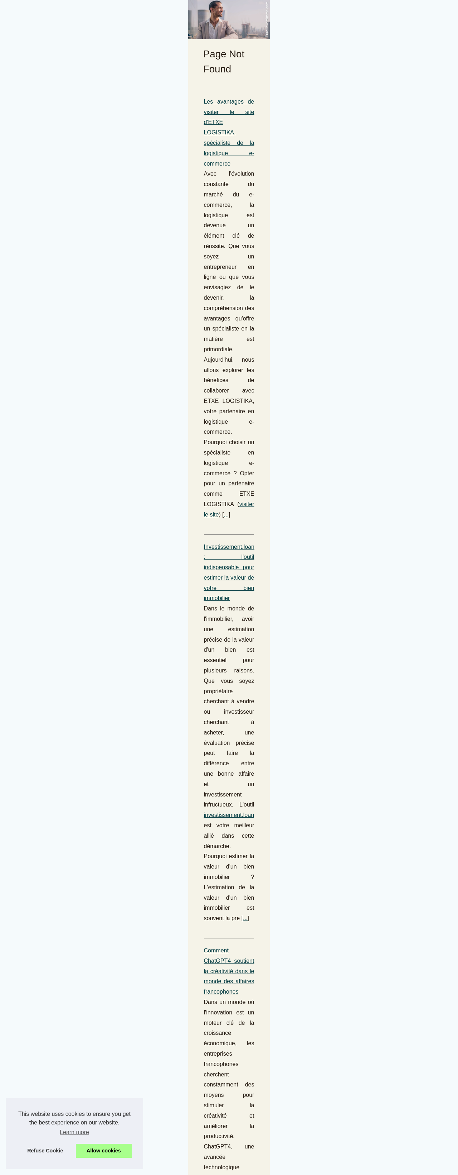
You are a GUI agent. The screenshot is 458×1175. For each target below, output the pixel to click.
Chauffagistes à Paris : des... (378, 349)
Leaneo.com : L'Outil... (371, 1089)
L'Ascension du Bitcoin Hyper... (380, 654)
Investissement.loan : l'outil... (378, 541)
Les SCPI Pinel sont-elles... (376, 750)
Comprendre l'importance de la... (382, 365)
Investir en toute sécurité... (375, 734)
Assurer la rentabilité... (370, 397)
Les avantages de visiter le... (377, 1024)
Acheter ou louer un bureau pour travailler (70, 587)
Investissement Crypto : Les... (379, 606)
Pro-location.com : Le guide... (378, 1073)
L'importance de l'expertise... (377, 557)
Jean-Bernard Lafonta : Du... (377, 896)
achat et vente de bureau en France (209, 618)
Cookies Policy (153, 1159)
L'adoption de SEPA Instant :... (380, 285)
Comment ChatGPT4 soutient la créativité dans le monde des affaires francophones (124, 430)
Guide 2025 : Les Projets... (375, 590)
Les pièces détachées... (372, 831)
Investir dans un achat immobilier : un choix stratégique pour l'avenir (104, 901)
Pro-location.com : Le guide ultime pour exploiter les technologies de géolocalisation (124, 744)
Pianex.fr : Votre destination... (379, 269)
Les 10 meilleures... (367, 669)
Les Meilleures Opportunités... (379, 430)
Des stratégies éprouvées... (376, 880)
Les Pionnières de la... (370, 1105)
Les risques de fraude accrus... (380, 301)
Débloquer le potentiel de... (376, 928)
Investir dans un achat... (372, 944)
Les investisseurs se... (370, 815)
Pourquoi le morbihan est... (376, 445)
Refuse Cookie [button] (45, 1150)
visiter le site (104, 313)
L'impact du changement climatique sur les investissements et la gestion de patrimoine (127, 513)
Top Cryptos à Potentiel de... (377, 686)
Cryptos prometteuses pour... (378, 622)
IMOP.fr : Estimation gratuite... (379, 525)
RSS (176, 1159)
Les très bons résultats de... (377, 991)
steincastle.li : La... (366, 719)
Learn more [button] (74, 1132)
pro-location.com (278, 775)
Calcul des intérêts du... (372, 864)
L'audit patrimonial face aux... (378, 912)
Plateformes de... (364, 638)
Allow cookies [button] (104, 1150)
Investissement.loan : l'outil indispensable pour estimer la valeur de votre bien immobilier (130, 346)
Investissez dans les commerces (59, 660)
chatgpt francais (63, 481)
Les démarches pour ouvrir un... (381, 959)
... (127, 313)
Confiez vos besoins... (370, 1121)
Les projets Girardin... (370, 799)
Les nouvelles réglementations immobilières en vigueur (87, 828)
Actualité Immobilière (164, 869)
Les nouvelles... (363, 477)
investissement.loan (235, 377)
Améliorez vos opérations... (376, 1057)
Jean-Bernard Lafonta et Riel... (380, 333)
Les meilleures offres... (371, 509)
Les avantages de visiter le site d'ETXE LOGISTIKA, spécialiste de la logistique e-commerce (135, 262)
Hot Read (356, 229)
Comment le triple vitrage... (376, 462)
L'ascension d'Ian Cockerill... (377, 317)
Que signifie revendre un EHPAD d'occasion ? (76, 975)
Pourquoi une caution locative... (381, 381)
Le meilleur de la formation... (377, 493)
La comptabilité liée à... (371, 766)
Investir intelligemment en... (376, 975)
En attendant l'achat (368, 1137)
